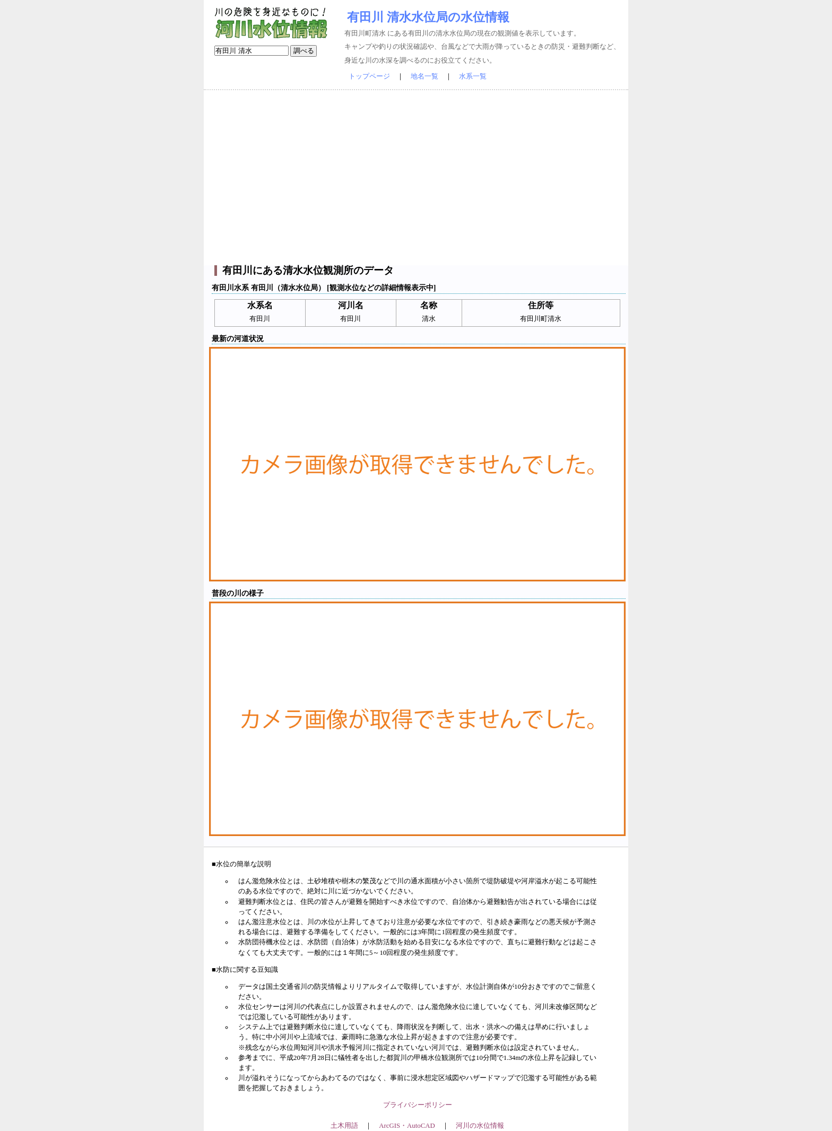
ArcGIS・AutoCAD (407, 1125)
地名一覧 (424, 76)
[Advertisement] (416, 177)
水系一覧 (473, 76)
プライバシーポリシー (417, 1105)
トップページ (369, 76)
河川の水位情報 (480, 1125)
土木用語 (344, 1125)
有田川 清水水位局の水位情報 (428, 17)
